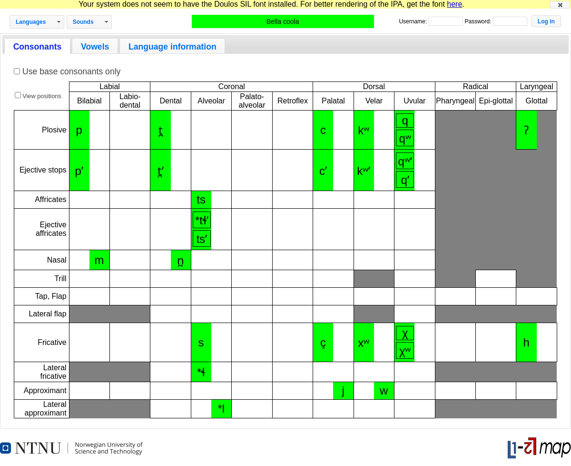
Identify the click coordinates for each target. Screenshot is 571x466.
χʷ (405, 350)
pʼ (79, 170)
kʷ (363, 130)
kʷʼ (363, 170)
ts (201, 199)
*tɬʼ (201, 220)
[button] (560, 5)
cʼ (323, 170)
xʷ (363, 342)
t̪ (160, 130)
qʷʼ (405, 161)
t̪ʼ (161, 170)
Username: (413, 21)
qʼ (405, 179)
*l (221, 408)
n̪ (180, 260)
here (454, 4)
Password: (478, 21)
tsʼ (202, 239)
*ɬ (201, 372)
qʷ (405, 138)
